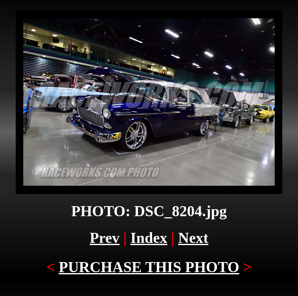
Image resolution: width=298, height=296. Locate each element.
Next (193, 237)
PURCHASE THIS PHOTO (149, 267)
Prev (104, 237)
